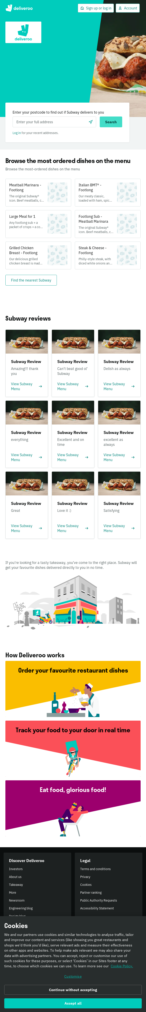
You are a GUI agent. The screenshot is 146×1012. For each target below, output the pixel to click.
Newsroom (16, 900)
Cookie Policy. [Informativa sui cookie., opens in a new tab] (122, 968)
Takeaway (16, 885)
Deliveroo (19, 8)
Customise (73, 978)
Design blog (17, 916)
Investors (16, 869)
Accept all (73, 1005)
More (12, 893)
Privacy (85, 877)
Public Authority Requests (98, 900)
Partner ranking (91, 893)
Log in (17, 133)
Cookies (86, 885)
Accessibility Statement (97, 908)
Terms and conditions (95, 869)
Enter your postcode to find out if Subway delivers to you (58, 112)
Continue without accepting (73, 991)
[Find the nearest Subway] (31, 280)
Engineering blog (21, 908)
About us (15, 877)
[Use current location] (90, 121)
